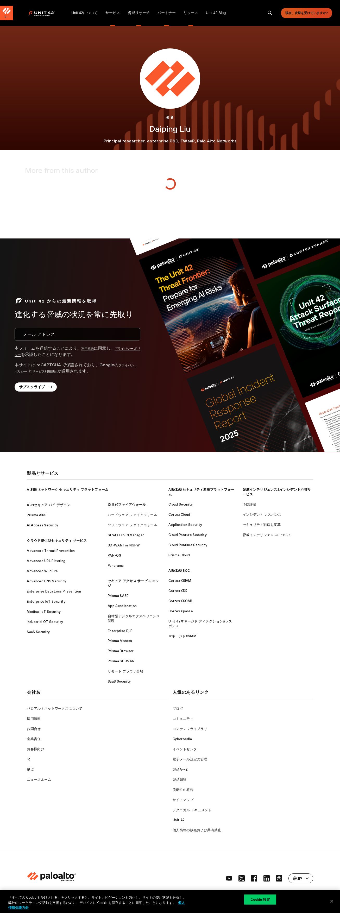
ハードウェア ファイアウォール (132, 515)
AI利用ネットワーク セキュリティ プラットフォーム (67, 490)
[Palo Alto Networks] (45, 13)
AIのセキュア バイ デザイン (48, 505)
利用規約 (89, 348)
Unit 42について (84, 13)
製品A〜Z (180, 769)
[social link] (229, 878)
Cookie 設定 (260, 901)
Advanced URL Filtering (46, 561)
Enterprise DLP (120, 631)
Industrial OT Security (45, 622)
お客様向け (35, 749)
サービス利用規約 (58, 371)
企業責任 (34, 739)
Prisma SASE (118, 596)
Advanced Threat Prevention (51, 551)
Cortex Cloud (179, 515)
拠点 (30, 769)
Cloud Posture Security (187, 535)
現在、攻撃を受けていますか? (306, 13)
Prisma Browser (121, 651)
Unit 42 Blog (216, 13)
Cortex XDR (177, 591)
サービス (112, 13)
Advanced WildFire (42, 571)
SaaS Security (38, 632)
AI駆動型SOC (179, 570)
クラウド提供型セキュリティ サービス (57, 541)
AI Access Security (42, 525)
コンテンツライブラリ (190, 729)
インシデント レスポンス (262, 515)
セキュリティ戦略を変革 (262, 525)
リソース (191, 13)
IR (28, 759)
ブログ (178, 708)
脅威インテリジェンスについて (267, 535)
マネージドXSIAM (182, 636)
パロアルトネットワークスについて (54, 708)
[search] (270, 13)
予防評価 (249, 504)
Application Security (185, 525)
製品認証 (179, 780)
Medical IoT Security (44, 612)
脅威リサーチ (139, 13)
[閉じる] (331, 901)
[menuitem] (47, 13)
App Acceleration (122, 606)
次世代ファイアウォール (127, 505)
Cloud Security (180, 504)
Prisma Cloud (179, 555)
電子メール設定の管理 (190, 759)
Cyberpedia (182, 739)
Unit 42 (179, 820)
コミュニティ (183, 719)
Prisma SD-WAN (121, 661)
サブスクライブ (40, 389)
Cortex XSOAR (180, 601)
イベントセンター (186, 749)
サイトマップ (183, 800)
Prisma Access (120, 641)
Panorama (116, 566)
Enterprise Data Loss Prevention (54, 591)
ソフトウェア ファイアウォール (132, 525)
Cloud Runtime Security (187, 545)
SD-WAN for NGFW (124, 545)
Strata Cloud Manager (126, 535)
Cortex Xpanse (180, 611)
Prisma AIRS (37, 515)
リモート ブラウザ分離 (125, 671)
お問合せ (34, 729)
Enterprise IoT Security (46, 601)
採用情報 (34, 719)
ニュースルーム (39, 780)
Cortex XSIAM (179, 581)
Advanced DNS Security (46, 581)
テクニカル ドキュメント (192, 810)
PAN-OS (114, 555)
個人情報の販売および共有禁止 (197, 830)
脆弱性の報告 (183, 790)
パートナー (167, 13)
